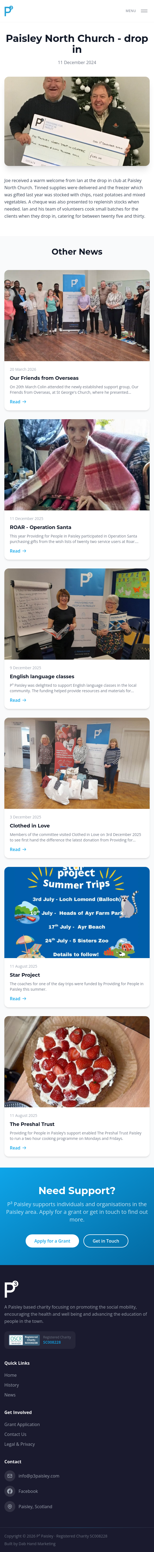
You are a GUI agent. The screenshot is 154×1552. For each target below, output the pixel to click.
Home (10, 1375)
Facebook (21, 1491)
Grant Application (22, 1424)
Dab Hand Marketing (37, 1543)
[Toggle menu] (138, 10)
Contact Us (15, 1434)
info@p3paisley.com (31, 1475)
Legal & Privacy (19, 1444)
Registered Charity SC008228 (82, 1536)
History (11, 1385)
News (10, 1395)
